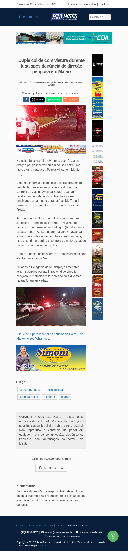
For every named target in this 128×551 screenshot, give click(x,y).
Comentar (70, 99)
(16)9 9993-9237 (29, 532)
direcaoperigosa (30, 389)
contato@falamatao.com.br (56, 532)
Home (20, 525)
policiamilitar (55, 389)
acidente (49, 396)
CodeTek (42, 545)
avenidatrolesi (28, 396)
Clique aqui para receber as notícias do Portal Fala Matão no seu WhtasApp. (50, 336)
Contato (104, 4)
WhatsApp (54, 99)
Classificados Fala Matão (81, 4)
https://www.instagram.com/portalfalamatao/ (62, 536)
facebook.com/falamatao (89, 532)
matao (65, 396)
